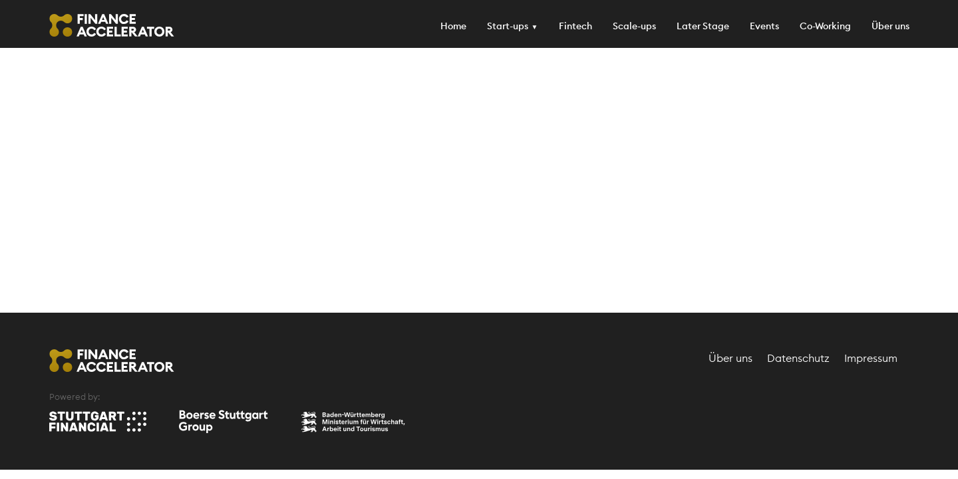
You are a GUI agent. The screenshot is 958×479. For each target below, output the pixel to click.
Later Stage (703, 26)
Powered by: (74, 396)
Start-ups (507, 26)
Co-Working (825, 26)
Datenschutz (798, 358)
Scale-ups (634, 26)
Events (764, 26)
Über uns (890, 26)
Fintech (575, 26)
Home (453, 26)
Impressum (870, 358)
